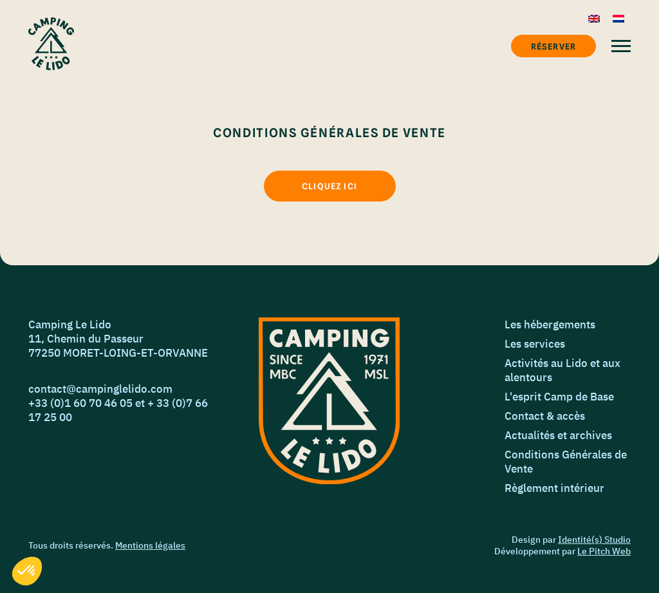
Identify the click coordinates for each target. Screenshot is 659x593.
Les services (535, 344)
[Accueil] (51, 43)
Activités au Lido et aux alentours (562, 370)
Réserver (553, 46)
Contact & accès (545, 416)
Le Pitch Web (604, 551)
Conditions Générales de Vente (566, 461)
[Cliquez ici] (330, 186)
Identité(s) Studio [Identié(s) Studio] (594, 539)
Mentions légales (150, 545)
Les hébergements (550, 324)
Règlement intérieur (554, 488)
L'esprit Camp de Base (559, 397)
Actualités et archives (558, 435)
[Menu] (621, 46)
